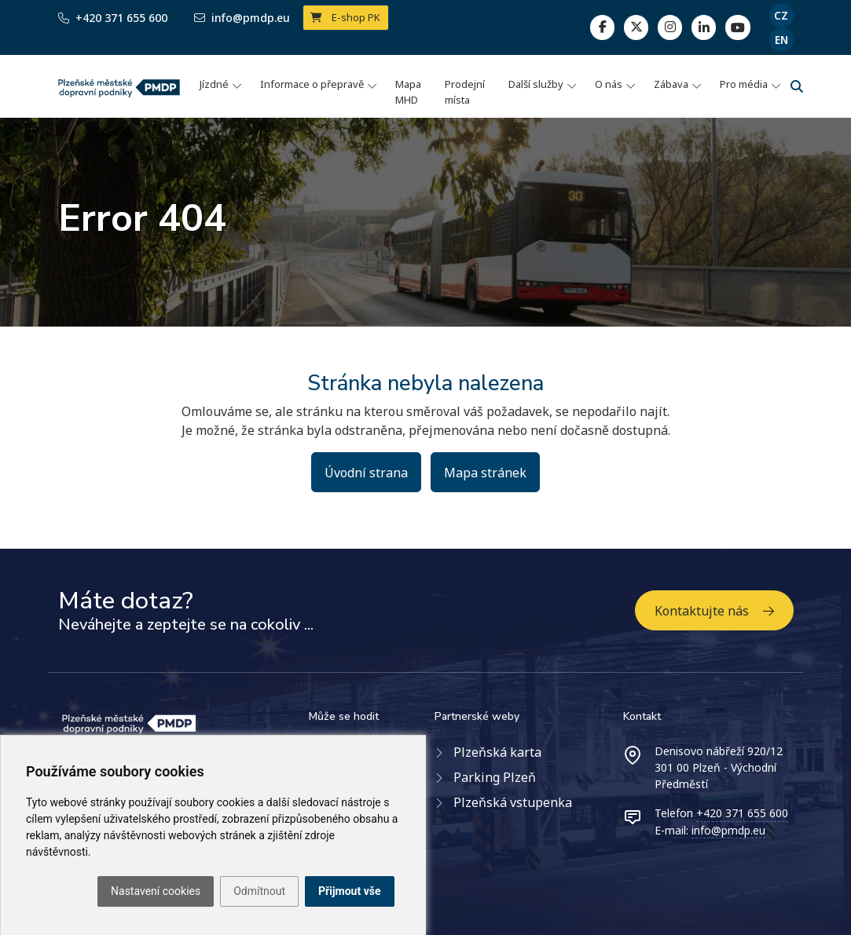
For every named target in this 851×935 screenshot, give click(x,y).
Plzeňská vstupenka (512, 802)
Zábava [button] (671, 84)
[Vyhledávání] (796, 86)
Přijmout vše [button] (349, 891)
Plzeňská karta (497, 752)
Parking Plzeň (494, 777)
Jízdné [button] (214, 84)
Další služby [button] (535, 84)
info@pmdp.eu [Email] (242, 17)
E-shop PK (345, 17)
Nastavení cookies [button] (155, 891)
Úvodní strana (366, 472)
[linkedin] (670, 27)
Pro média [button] (744, 84)
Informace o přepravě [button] (312, 84)
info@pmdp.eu (728, 830)
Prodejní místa (465, 92)
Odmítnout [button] (259, 891)
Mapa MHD (408, 92)
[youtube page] (737, 27)
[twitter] (636, 27)
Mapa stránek (485, 472)
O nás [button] (608, 84)
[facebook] (602, 27)
